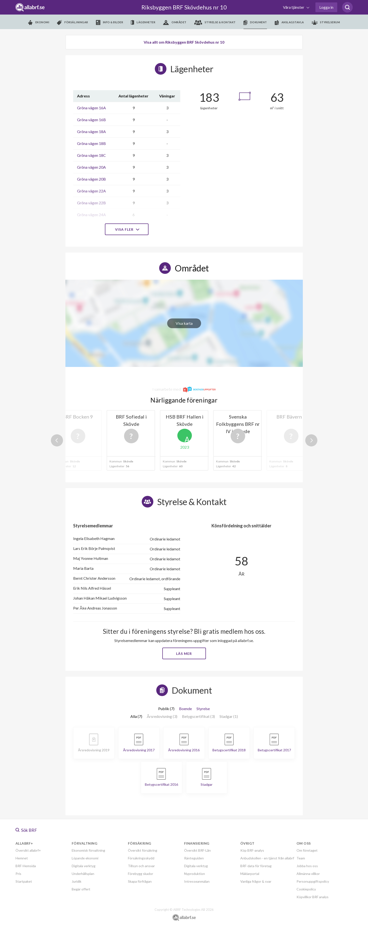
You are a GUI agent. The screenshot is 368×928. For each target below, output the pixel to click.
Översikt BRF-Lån (197, 850)
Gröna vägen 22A (91, 191)
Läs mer (184, 653)
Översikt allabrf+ (28, 850)
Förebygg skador (140, 874)
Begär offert (81, 889)
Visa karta (184, 323)
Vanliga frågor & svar (255, 881)
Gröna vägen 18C (91, 155)
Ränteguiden (194, 858)
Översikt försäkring (142, 850)
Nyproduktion (194, 874)
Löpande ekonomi (85, 858)
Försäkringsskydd (141, 858)
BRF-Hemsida (26, 866)
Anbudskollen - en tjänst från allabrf (267, 858)
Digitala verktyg (83, 866)
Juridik (76, 881)
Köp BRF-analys (252, 850)
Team (301, 858)
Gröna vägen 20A (91, 167)
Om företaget (307, 850)
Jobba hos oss (307, 866)
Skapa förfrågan (140, 881)
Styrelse (203, 708)
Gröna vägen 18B (91, 143)
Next (311, 440)
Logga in (326, 7)
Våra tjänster (294, 7)
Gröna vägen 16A (91, 107)
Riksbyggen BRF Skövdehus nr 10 (184, 7)
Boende (185, 708)
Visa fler (126, 229)
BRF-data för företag (256, 866)
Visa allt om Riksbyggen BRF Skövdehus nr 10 (184, 42)
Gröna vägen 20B (91, 179)
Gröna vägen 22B (91, 202)
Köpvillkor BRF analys (313, 897)
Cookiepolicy (306, 889)
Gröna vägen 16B (91, 119)
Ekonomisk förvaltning (88, 850)
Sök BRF (26, 830)
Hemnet (22, 858)
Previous (57, 440)
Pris (18, 874)
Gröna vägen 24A (91, 214)
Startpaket (24, 881)
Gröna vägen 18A (91, 131)
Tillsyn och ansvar (141, 866)
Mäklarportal (249, 874)
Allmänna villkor (308, 874)
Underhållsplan (83, 874)
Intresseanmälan (197, 881)
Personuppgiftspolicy (313, 881)
